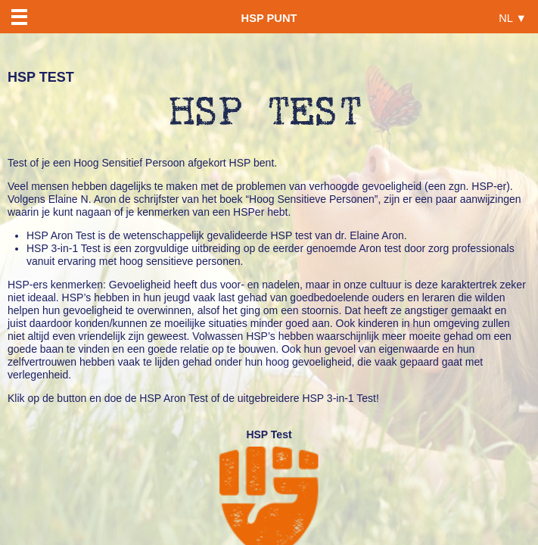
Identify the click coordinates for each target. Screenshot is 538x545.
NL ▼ (513, 17)
